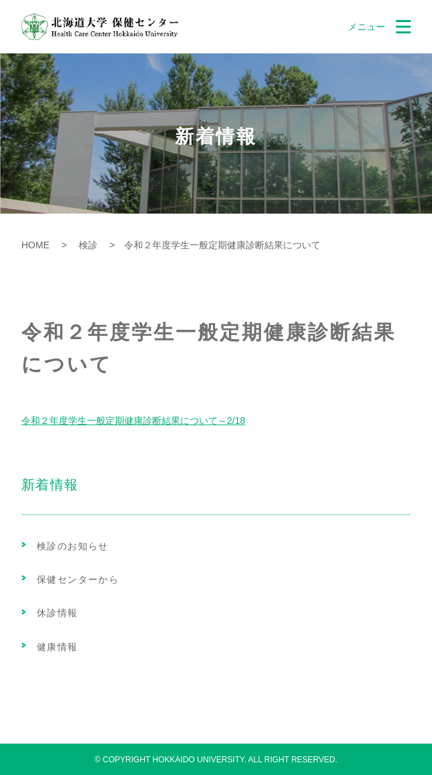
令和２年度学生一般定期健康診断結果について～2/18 (133, 420)
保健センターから (78, 579)
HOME (35, 245)
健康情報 (57, 646)
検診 (83, 245)
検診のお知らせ (73, 546)
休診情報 (57, 612)
